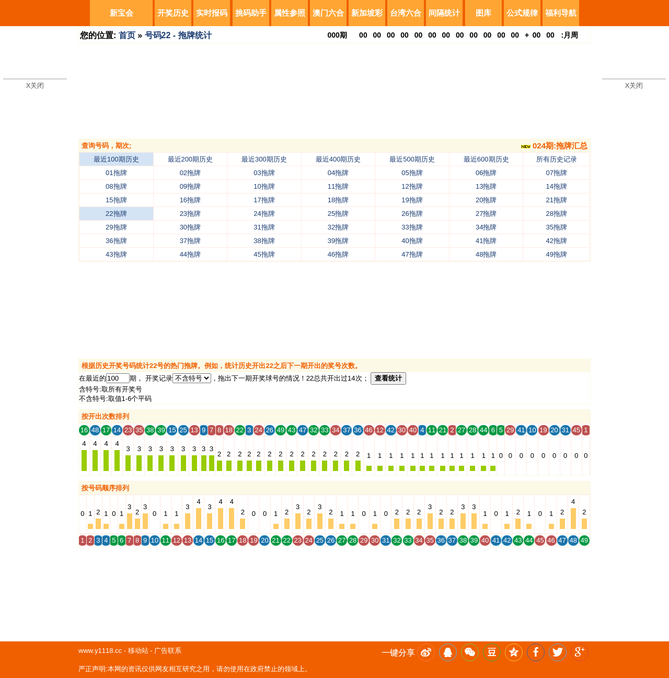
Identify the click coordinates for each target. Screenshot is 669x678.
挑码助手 (251, 12)
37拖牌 (190, 241)
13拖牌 (486, 186)
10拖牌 (263, 186)
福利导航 (560, 12)
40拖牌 (411, 241)
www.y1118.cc (100, 650)
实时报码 (211, 12)
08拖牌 (116, 186)
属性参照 (289, 12)
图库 (483, 12)
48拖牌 (486, 254)
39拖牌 (338, 241)
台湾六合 (405, 12)
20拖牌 (486, 200)
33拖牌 (411, 227)
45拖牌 (263, 254)
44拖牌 (190, 254)
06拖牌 (486, 173)
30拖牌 (190, 227)
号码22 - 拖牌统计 (178, 35)
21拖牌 (556, 200)
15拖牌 (116, 200)
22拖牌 (116, 213)
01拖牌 (116, 173)
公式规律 (522, 12)
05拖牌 (411, 173)
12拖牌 (411, 186)
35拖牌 (556, 227)
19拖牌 (411, 200)
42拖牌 (556, 241)
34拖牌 (486, 227)
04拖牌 (338, 173)
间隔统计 (444, 12)
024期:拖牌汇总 (554, 145)
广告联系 (167, 650)
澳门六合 (328, 12)
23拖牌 (190, 213)
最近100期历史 (116, 159)
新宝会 (121, 12)
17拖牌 (263, 200)
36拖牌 (116, 241)
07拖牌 (556, 173)
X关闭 (35, 85)
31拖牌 (263, 227)
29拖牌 (116, 227)
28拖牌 (556, 213)
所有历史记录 (556, 159)
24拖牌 (263, 213)
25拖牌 (338, 213)
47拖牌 (411, 254)
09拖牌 (190, 186)
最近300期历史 (264, 159)
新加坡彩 (367, 12)
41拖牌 (486, 241)
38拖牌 (263, 241)
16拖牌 (190, 200)
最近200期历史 (190, 159)
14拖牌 (556, 186)
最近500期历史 (412, 159)
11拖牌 (338, 186)
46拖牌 (338, 254)
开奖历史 (173, 12)
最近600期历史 (486, 159)
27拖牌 (486, 213)
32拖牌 (338, 227)
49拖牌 (556, 254)
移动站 (138, 650)
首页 (127, 35)
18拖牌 (338, 200)
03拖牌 (263, 173)
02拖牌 (190, 173)
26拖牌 (411, 213)
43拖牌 (116, 254)
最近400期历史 (338, 159)
